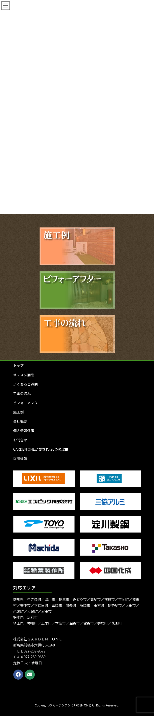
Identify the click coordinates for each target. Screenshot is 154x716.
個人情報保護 (23, 430)
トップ (18, 365)
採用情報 (20, 458)
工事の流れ (22, 393)
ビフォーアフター (27, 402)
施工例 (18, 411)
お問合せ (20, 439)
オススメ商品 (23, 374)
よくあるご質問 (25, 384)
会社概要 (20, 421)
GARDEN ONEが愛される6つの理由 (41, 449)
